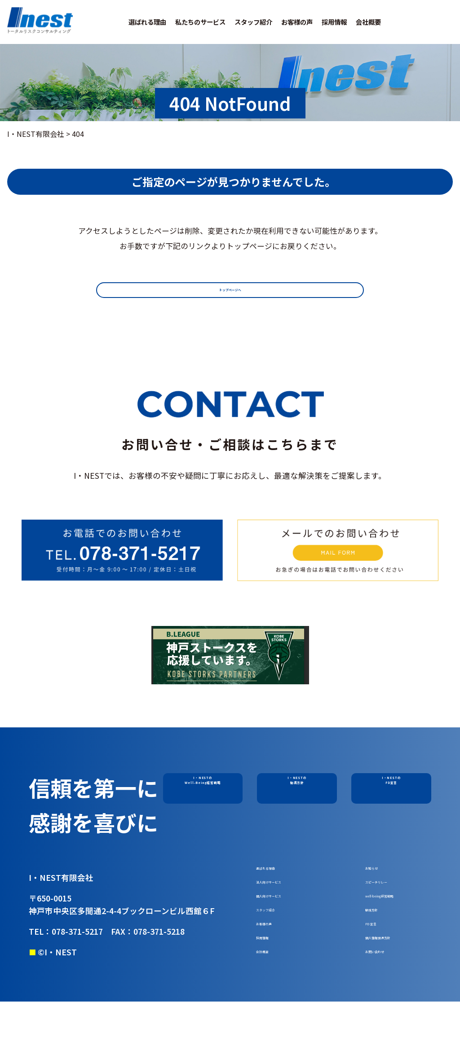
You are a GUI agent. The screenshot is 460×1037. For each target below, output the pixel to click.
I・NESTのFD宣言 (391, 786)
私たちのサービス (200, 21)
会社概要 (368, 21)
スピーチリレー (390, 891)
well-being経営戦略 (397, 909)
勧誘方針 (379, 928)
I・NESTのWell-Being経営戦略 (202, 786)
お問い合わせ (386, 984)
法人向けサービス (285, 891)
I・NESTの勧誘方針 (297, 786)
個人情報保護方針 (394, 965)
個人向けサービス (285, 909)
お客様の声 (297, 21)
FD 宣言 (377, 947)
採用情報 (334, 21)
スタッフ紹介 (253, 21)
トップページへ (230, 293)
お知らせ (379, 872)
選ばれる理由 (147, 21)
